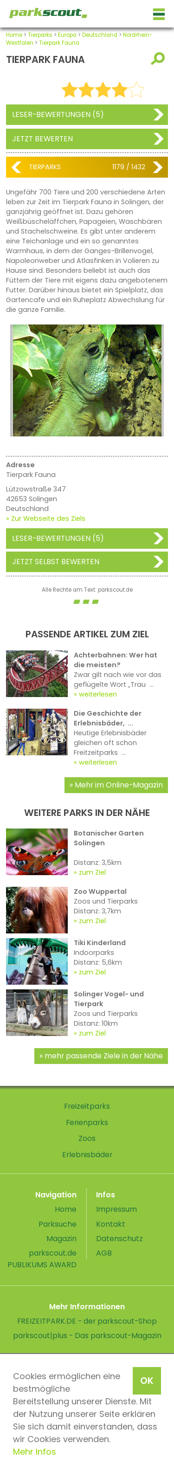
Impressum (116, 1209)
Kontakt (110, 1224)
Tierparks (40, 35)
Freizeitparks (87, 1106)
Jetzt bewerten (42, 138)
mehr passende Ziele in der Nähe (104, 1055)
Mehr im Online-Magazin (119, 785)
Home (14, 35)
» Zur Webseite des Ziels (45, 518)
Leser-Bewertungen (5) (58, 114)
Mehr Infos (34, 1451)
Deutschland (99, 35)
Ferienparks (87, 1122)
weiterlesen (98, 694)
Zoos (87, 1138)
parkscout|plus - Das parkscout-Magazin (87, 1335)
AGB (104, 1253)
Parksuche (58, 1224)
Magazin (61, 1238)
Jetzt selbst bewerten (55, 561)
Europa (67, 35)
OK (147, 1380)
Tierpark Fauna (59, 43)
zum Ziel (92, 872)
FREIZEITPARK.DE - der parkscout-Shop (87, 1321)
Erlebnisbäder (87, 1154)
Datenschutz (119, 1238)
